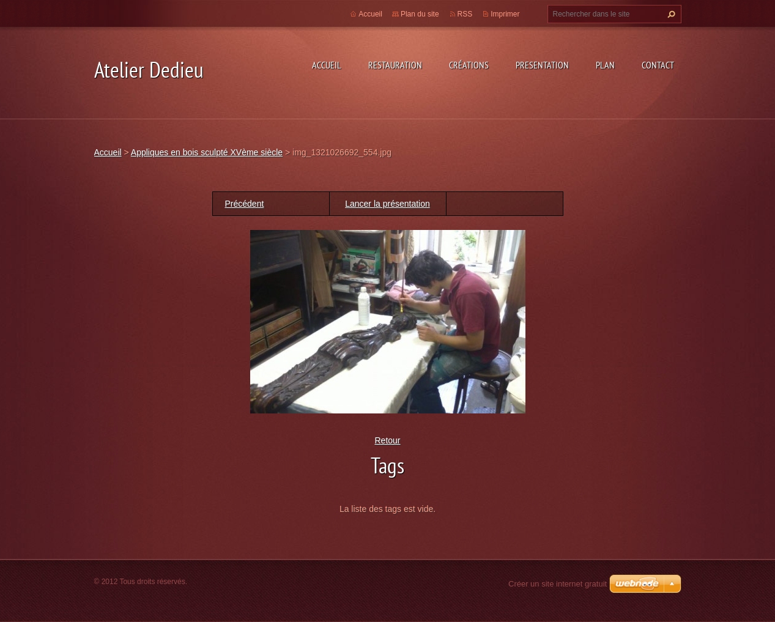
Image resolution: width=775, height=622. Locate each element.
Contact (658, 65)
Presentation (542, 65)
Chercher (670, 14)
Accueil (326, 65)
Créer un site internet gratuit (557, 583)
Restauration (395, 65)
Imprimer (505, 14)
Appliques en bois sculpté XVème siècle (207, 152)
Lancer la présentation (387, 204)
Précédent (244, 204)
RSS (465, 14)
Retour (387, 440)
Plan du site (420, 14)
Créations (469, 65)
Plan (605, 65)
